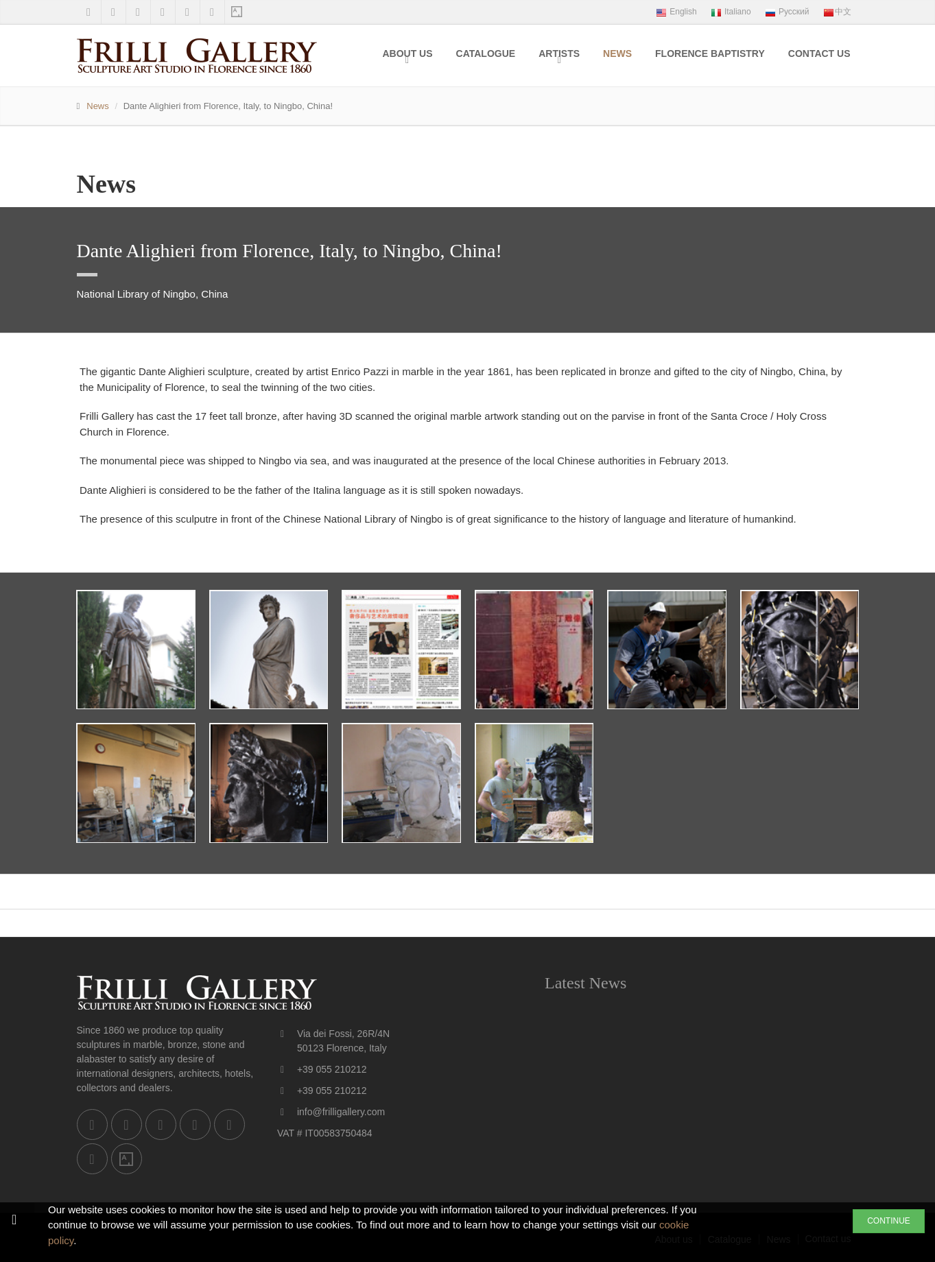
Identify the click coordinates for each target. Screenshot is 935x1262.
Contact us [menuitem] (819, 53)
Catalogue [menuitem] (486, 53)
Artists (559, 53)
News (97, 106)
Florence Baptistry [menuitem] (710, 53)
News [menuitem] (617, 53)
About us (407, 53)
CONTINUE (888, 1221)
